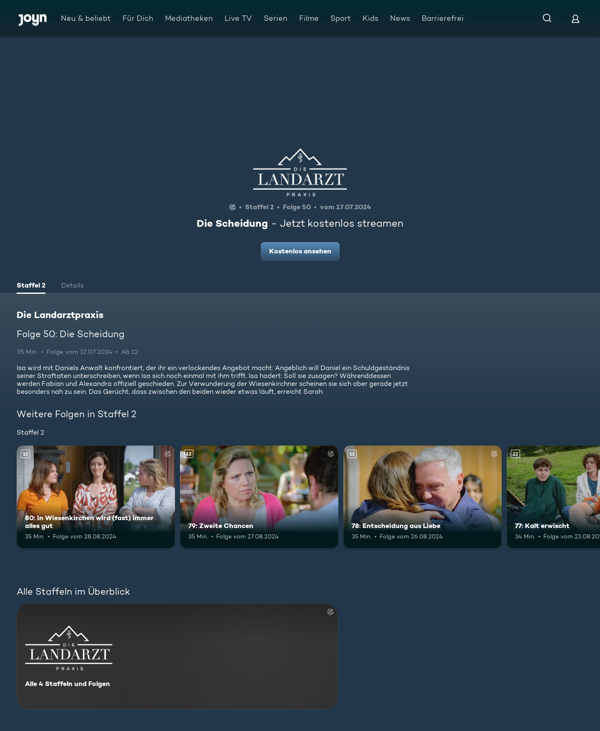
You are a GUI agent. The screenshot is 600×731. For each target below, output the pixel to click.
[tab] (31, 286)
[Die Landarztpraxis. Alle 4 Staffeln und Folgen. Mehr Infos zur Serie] (177, 656)
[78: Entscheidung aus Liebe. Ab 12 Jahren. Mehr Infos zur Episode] (422, 497)
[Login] (575, 18)
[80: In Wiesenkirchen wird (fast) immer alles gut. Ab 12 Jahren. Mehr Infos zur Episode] (96, 497)
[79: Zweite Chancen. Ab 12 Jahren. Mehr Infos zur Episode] (259, 497)
